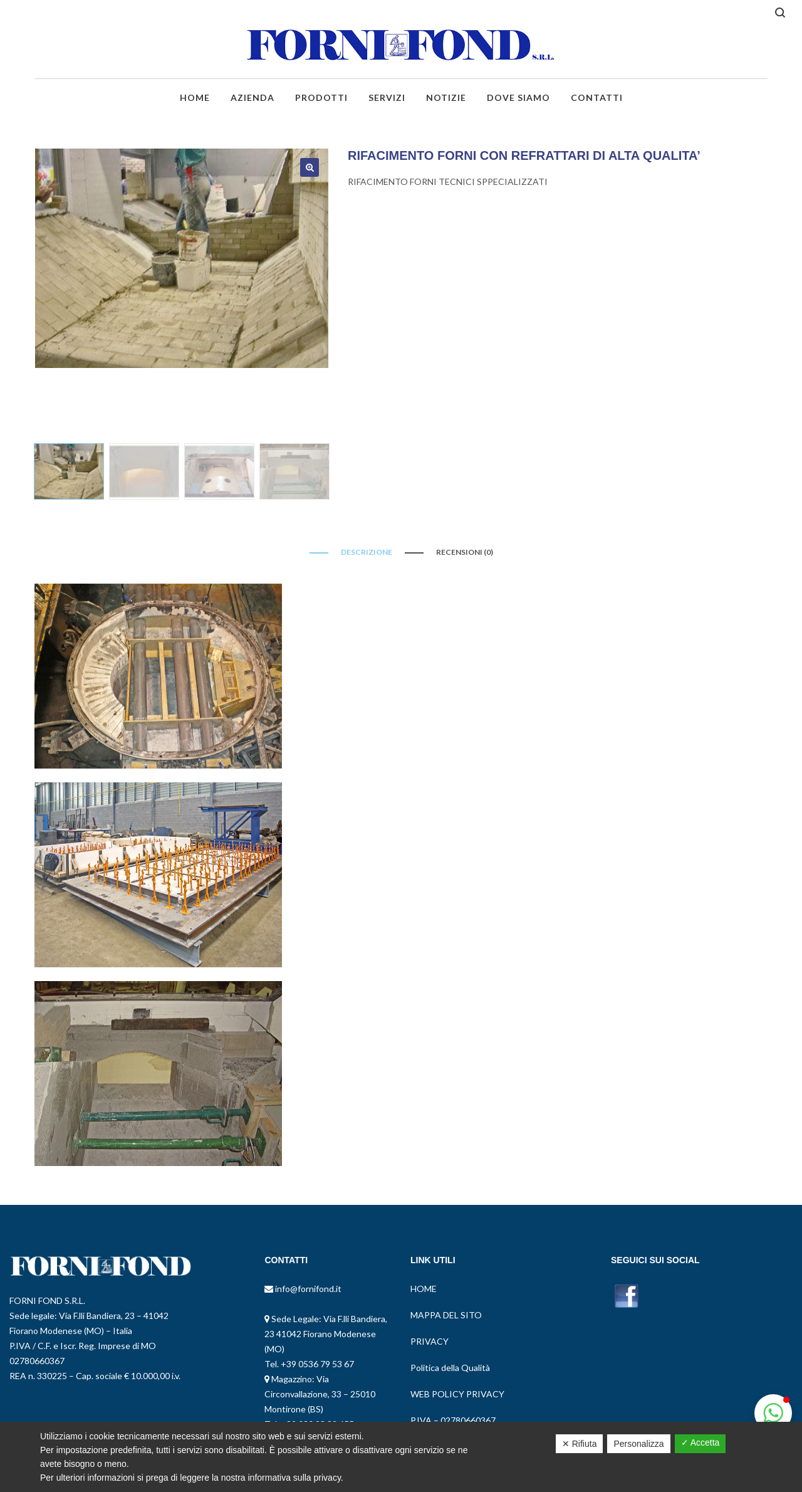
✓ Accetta (700, 1442)
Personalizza (638, 1444)
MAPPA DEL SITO (446, 1315)
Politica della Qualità (450, 1367)
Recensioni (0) (464, 552)
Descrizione (366, 552)
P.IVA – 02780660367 (453, 1420)
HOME (423, 1288)
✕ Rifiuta (579, 1444)
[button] (773, 1413)
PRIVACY (429, 1341)
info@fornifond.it (307, 1288)
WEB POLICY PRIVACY (457, 1394)
